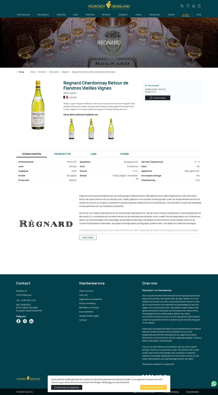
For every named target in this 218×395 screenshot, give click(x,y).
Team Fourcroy (86, 290)
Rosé (75, 14)
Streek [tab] (124, 154)
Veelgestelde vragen (89, 315)
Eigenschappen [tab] (31, 154)
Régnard (65, 72)
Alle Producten (23, 14)
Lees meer (88, 237)
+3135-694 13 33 (28, 300)
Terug (20, 72)
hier (110, 382)
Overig (138, 14)
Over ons (83, 295)
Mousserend (43, 14)
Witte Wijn (61, 14)
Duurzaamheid (86, 311)
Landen (185, 14)
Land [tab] (94, 154)
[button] (199, 6)
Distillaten (122, 14)
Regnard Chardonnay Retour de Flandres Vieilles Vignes (93, 72)
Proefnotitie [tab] (62, 154)
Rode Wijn (90, 14)
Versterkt (106, 14)
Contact (83, 320)
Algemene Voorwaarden (90, 299)
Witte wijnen (54, 72)
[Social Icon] (18, 321)
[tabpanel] (109, 172)
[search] (182, 6)
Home (32, 72)
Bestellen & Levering (89, 307)
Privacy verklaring (87, 303)
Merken (171, 14)
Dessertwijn (154, 14)
